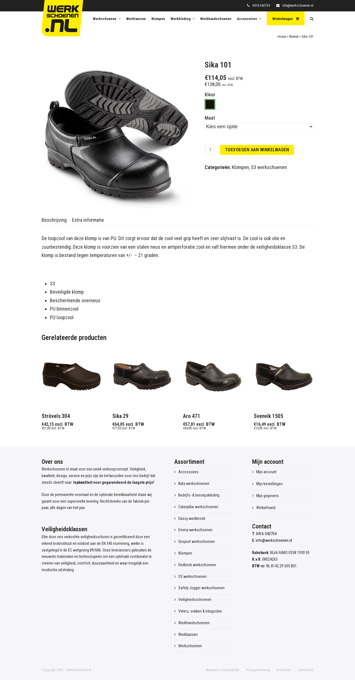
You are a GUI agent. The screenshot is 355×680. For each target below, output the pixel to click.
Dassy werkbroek (191, 518)
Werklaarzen (188, 634)
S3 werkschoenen (269, 167)
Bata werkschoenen (193, 483)
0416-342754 (261, 5)
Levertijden (305, 670)
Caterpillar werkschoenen (198, 507)
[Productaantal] (210, 150)
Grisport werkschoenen (196, 541)
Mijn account (266, 472)
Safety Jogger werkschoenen (201, 588)
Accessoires (188, 472)
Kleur (210, 94)
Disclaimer (284, 670)
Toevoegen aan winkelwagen (257, 149)
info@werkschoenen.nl (297, 5)
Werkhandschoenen (194, 623)
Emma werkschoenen (195, 530)
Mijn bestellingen (269, 484)
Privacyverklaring (258, 670)
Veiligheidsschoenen (194, 599)
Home (282, 36)
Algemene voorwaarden (222, 670)
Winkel (293, 36)
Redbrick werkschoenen (197, 565)
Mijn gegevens (267, 495)
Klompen (240, 167)
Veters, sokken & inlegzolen (200, 611)
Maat (210, 118)
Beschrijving (54, 220)
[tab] (54, 220)
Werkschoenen (190, 646)
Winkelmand (265, 507)
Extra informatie (88, 220)
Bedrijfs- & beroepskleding (198, 495)
